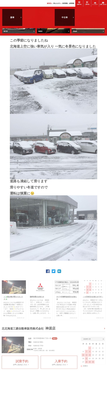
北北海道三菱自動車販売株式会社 (28, 329)
